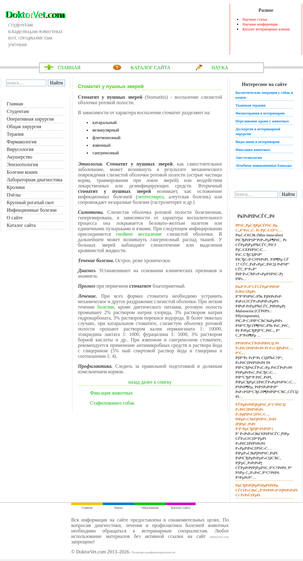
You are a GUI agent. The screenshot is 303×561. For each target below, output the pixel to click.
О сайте (15, 217)
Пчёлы (13, 194)
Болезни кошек (22, 172)
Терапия (15, 134)
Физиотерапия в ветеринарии (259, 113)
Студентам (18, 111)
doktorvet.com (219, 537)
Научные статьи (254, 19)
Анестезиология (248, 158)
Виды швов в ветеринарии (257, 142)
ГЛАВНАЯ (69, 67)
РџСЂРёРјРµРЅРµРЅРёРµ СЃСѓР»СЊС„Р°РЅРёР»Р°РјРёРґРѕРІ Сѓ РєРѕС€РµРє (266, 490)
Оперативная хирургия (30, 118)
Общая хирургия (24, 126)
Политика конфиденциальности (153, 552)
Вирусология (20, 149)
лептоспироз (150, 196)
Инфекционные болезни (32, 210)
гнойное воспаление (139, 234)
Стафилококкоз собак (112, 402)
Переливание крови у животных (262, 121)
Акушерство (19, 156)
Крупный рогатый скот (30, 202)
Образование (150, 507)
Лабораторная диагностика (34, 179)
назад (134, 382)
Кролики (16, 187)
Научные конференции (260, 24)
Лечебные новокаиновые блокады (263, 165)
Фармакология (22, 141)
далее (147, 382)
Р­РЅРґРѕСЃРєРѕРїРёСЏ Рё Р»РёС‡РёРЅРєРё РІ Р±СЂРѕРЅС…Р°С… (264, 348)
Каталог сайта (21, 225)
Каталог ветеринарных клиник (266, 29)
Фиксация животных (111, 392)
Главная (15, 103)
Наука (118, 507)
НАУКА (219, 67)
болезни (105, 307)
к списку (163, 382)
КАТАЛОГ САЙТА (150, 67)
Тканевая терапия (250, 105)
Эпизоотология (22, 164)
